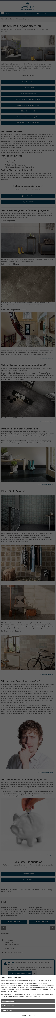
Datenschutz (32, 1015)
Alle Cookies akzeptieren (9, 1001)
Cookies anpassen (7, 1010)
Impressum (23, 1015)
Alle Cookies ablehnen (8, 1006)
